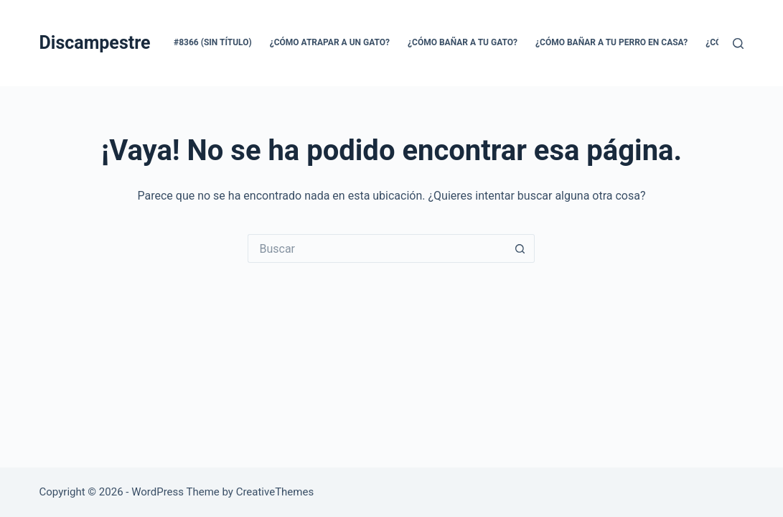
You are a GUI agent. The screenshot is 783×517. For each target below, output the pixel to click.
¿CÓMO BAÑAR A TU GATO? (462, 42)
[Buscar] (738, 43)
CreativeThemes (275, 491)
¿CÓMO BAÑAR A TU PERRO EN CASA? (611, 42)
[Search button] (520, 248)
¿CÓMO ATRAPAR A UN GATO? (330, 42)
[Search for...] (377, 248)
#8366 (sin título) (213, 42)
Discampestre (95, 42)
